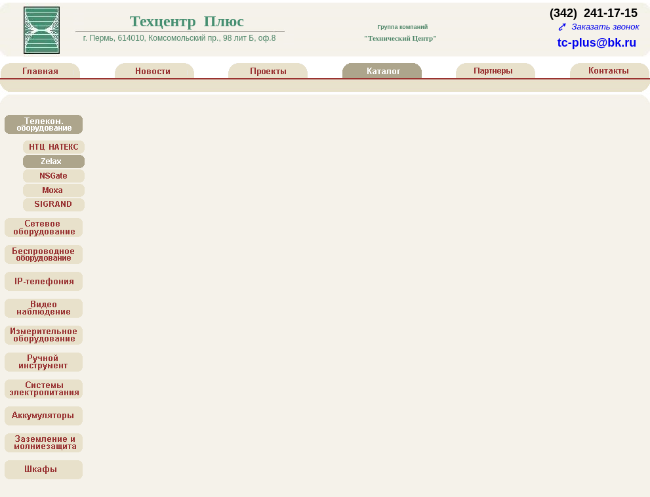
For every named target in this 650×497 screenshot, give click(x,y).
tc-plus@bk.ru (597, 42)
